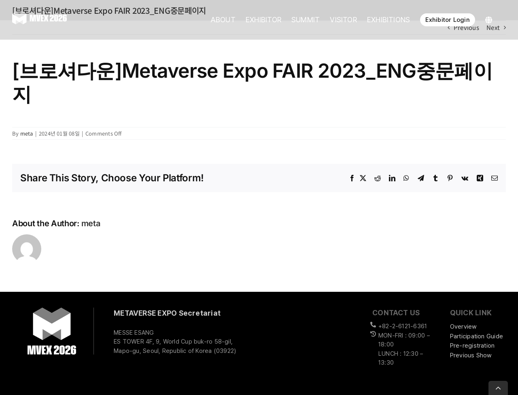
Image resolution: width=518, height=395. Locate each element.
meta (26, 133)
